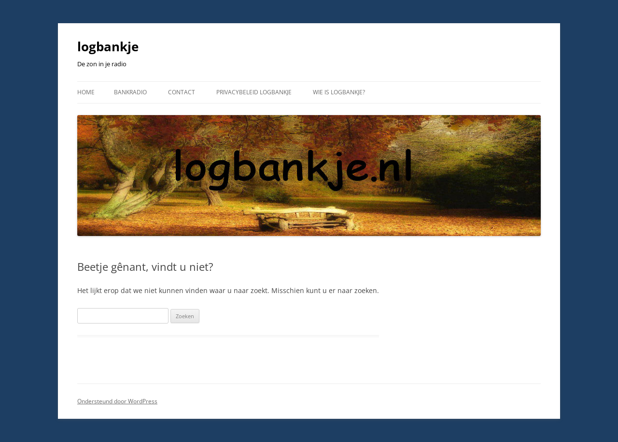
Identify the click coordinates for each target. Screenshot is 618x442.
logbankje (108, 46)
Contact (181, 92)
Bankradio (130, 92)
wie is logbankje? (339, 92)
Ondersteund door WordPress (117, 401)
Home (86, 92)
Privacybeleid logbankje (254, 92)
